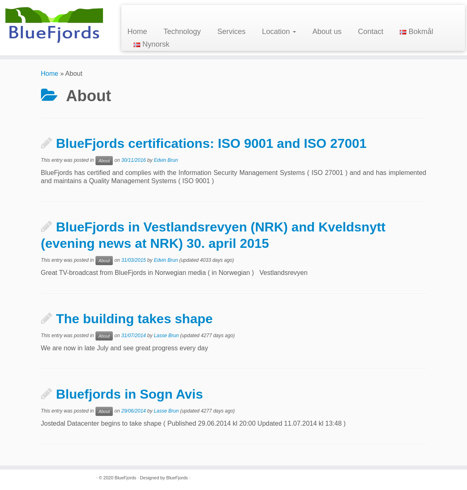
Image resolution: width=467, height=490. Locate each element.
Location (279, 31)
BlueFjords (126, 477)
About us (327, 31)
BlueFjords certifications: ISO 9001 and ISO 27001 (211, 143)
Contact (370, 31)
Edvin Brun (166, 160)
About (103, 160)
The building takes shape (134, 318)
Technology (182, 31)
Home (137, 31)
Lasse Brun (166, 335)
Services (231, 31)
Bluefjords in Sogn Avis (129, 394)
